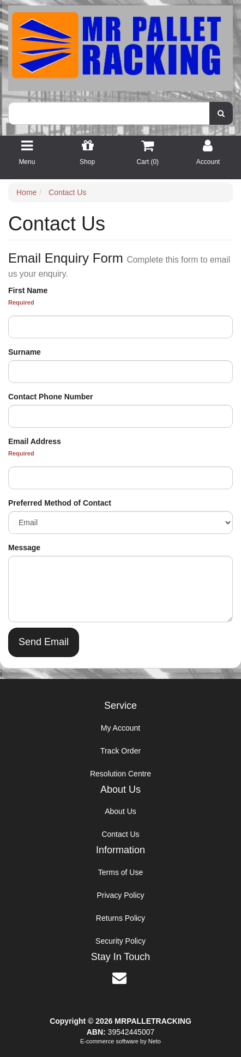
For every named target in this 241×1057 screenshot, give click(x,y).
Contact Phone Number (50, 396)
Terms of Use (120, 872)
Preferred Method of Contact (59, 503)
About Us (120, 811)
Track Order (120, 750)
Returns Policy (120, 918)
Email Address (34, 441)
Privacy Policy (120, 895)
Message (24, 547)
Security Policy (120, 941)
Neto (154, 1041)
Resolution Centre (120, 773)
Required (21, 302)
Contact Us (120, 834)
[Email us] (119, 978)
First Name (27, 290)
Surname (24, 352)
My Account (120, 728)
